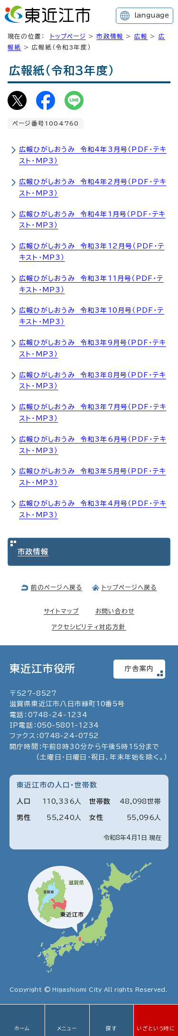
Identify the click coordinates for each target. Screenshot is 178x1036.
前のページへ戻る (57, 587)
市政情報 (109, 36)
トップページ (68, 36)
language (151, 15)
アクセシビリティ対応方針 (89, 627)
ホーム (22, 1028)
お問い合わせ (114, 611)
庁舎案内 (139, 668)
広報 (141, 36)
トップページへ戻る (129, 587)
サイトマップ (61, 611)
